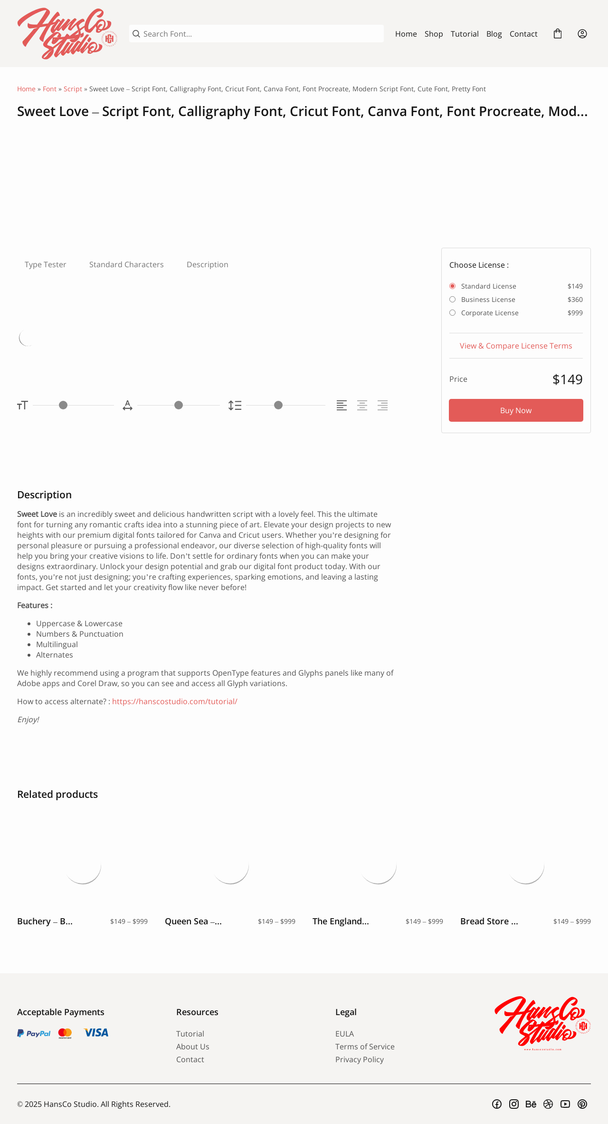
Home (406, 34)
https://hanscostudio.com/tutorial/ (175, 701)
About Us (192, 1046)
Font (50, 88)
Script (73, 88)
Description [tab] (207, 264)
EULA (344, 1033)
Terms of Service (365, 1046)
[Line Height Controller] (285, 405)
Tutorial (465, 34)
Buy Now (516, 410)
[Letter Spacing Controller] (178, 405)
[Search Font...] (261, 34)
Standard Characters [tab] (126, 264)
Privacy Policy (359, 1059)
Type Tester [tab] (45, 264)
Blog (494, 34)
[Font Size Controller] (73, 405)
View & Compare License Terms (516, 345)
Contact (524, 34)
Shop (434, 34)
